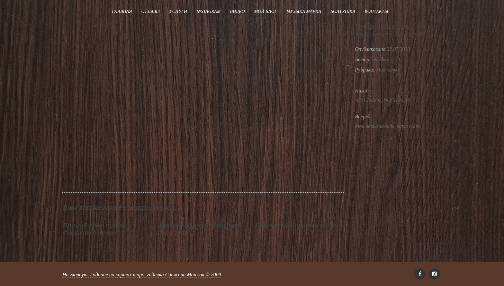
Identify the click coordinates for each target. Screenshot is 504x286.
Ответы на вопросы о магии (296, 225)
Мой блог (265, 11)
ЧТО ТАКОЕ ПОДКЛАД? (382, 100)
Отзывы (150, 11)
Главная (122, 11)
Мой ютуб (387, 69)
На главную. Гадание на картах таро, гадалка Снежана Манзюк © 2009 (141, 274)
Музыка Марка (303, 11)
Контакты (376, 11)
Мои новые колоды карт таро (387, 126)
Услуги (178, 11)
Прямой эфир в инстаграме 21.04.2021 (199, 229)
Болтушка (342, 11)
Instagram (208, 11)
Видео (237, 11)
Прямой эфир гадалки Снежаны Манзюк (96, 229)
